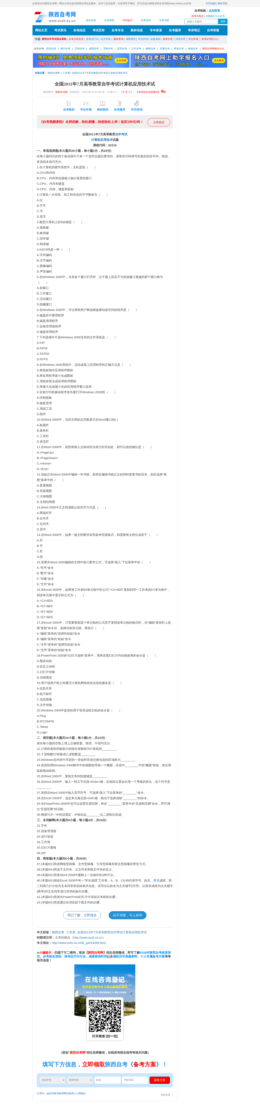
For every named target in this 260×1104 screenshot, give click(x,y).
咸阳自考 (94, 48)
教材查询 (118, 39)
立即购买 (159, 122)
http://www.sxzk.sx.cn (87, 937)
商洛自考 (179, 48)
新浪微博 (59, 1093)
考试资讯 (60, 30)
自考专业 (118, 30)
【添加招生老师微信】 (151, 92)
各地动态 (79, 30)
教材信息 (137, 30)
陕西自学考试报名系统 (54, 39)
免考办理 (167, 39)
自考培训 (146, 20)
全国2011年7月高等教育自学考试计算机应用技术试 (99, 73)
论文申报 (105, 39)
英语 (156, 880)
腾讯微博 (69, 1093)
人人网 (77, 1093)
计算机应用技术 (102, 139)
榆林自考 (150, 48)
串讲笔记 (194, 30)
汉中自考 (136, 48)
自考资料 (109, 20)
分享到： (42, 1093)
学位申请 (193, 39)
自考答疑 (213, 30)
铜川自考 (65, 48)
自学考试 (121, 134)
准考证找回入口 (210, 39)
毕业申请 (143, 39)
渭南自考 (108, 48)
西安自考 (51, 48)
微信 (83, 1093)
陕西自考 (58, 932)
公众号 (221, 16)
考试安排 (98, 30)
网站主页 (41, 30)
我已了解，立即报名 (82, 915)
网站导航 (223, 3)
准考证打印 (92, 39)
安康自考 (165, 48)
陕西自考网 (54, 73)
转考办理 (180, 39)
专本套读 (156, 30)
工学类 (66, 73)
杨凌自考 (193, 48)
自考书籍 (164, 20)
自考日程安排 (76, 39)
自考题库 (175, 30)
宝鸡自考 (79, 48)
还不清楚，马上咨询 (127, 915)
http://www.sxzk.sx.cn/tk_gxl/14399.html (79, 942)
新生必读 (91, 20)
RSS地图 (211, 3)
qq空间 (50, 1093)
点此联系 (214, 10)
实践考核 (155, 39)
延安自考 (122, 48)
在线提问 (210, 16)
